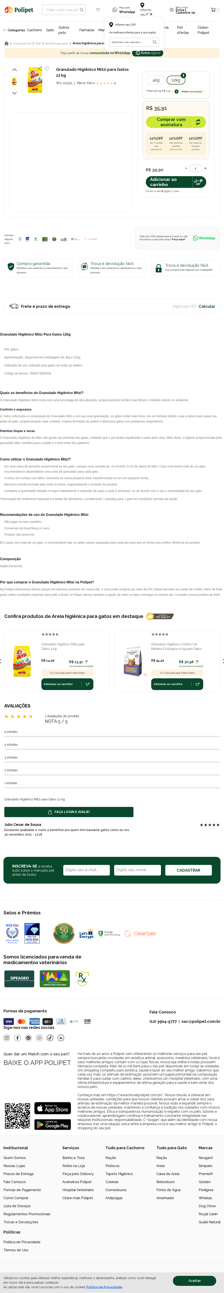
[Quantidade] (195, 168)
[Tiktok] (50, 1038)
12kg (176, 80)
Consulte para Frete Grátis (67, 672)
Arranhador (165, 1198)
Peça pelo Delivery (78, 1174)
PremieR (206, 1174)
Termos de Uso (15, 1250)
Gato (50, 30)
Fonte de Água (168, 1190)
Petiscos (113, 1166)
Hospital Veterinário (78, 1190)
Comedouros (116, 1190)
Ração (111, 1158)
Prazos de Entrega (18, 1174)
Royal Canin (208, 1214)
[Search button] (82, 10)
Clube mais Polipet (77, 1198)
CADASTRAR (188, 870)
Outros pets (63, 30)
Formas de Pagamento (22, 1190)
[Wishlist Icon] (98, 9)
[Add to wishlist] (47, 68)
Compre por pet (22, 43)
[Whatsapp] (39, 1038)
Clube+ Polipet (203, 30)
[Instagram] (6, 1038)
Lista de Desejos (17, 1206)
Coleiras (112, 1182)
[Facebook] (17, 1038)
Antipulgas (114, 1198)
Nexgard (206, 1158)
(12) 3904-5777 (163, 1021)
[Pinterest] (28, 1038)
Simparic (206, 1166)
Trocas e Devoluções (20, 1222)
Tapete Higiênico (119, 1174)
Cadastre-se (185, 12)
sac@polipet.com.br (201, 1021)
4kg (156, 80)
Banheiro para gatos (56, 43)
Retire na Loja (73, 1166)
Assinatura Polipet (77, 1182)
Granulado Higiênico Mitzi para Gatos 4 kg (62, 646)
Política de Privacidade (22, 1242)
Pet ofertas (183, 30)
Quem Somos (14, 1158)
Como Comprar (15, 1198)
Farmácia (86, 30)
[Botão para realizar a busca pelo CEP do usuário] (154, 42)
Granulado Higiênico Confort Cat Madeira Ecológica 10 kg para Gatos (176, 646)
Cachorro (34, 30)
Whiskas (205, 1198)
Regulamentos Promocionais (26, 1214)
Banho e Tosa (73, 1158)
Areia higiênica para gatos (93, 43)
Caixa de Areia (167, 1174)
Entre (180, 10)
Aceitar (194, 1281)
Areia (160, 1166)
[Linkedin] (61, 1038)
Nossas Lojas (14, 1166)
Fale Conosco (14, 1182)
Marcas (104, 30)
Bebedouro (165, 1182)
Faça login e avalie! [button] (69, 812)
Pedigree (206, 1190)
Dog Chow (207, 1206)
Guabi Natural (210, 1222)
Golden (205, 1182)
